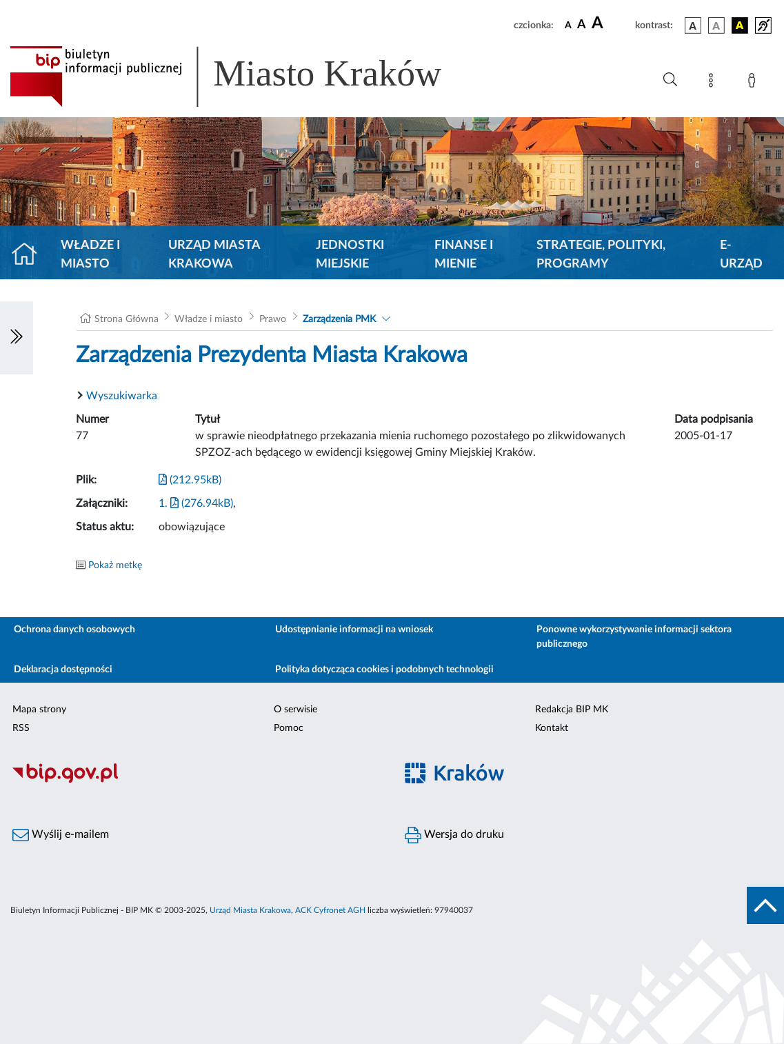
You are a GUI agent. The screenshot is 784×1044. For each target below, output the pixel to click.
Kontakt (551, 728)
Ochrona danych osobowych (74, 629)
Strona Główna (126, 319)
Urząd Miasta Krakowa (214, 254)
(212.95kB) (190, 479)
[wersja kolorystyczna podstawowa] (693, 25)
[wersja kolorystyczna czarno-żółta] (740, 25)
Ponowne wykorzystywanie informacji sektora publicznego (634, 637)
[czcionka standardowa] (568, 25)
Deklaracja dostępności (63, 669)
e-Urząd (741, 254)
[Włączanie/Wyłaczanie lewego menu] (16, 337)
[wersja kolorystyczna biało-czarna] (716, 25)
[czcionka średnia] (581, 25)
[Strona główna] (30, 255)
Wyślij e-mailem (60, 835)
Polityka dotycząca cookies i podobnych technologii (384, 669)
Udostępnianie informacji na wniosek (354, 629)
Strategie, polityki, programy (600, 254)
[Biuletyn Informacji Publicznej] (196, 780)
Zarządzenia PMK (339, 319)
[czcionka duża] (611, 23)
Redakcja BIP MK (571, 709)
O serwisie (295, 709)
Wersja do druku (454, 835)
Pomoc (288, 728)
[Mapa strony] (713, 83)
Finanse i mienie (463, 254)
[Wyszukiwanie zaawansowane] (670, 80)
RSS (21, 728)
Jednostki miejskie (350, 254)
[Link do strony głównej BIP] (245, 76)
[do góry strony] (765, 905)
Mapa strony (39, 709)
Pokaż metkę (115, 565)
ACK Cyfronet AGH (330, 910)
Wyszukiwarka (121, 395)
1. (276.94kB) (196, 503)
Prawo (272, 319)
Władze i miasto (90, 254)
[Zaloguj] (754, 83)
